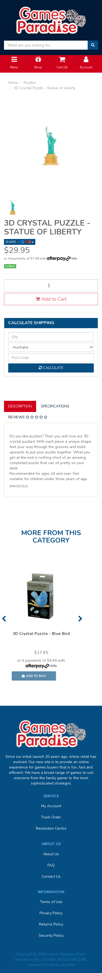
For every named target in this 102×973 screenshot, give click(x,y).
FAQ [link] (51, 865)
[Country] (51, 347)
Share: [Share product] (20, 242)
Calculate (51, 367)
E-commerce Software (57, 962)
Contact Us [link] (51, 876)
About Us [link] (51, 854)
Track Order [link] (51, 817)
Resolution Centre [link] (51, 828)
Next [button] (80, 618)
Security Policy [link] (51, 935)
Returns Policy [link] (51, 924)
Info (74, 258)
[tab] (20, 406)
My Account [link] (51, 806)
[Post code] (51, 357)
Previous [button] (4, 618)
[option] (41, 625)
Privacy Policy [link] (51, 913)
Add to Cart (51, 299)
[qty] (51, 336)
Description (20, 406)
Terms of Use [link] (51, 901)
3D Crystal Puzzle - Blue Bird (41, 633)
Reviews (27, 417)
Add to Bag (34, 676)
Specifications (55, 406)
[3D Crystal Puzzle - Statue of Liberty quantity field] (51, 285)
